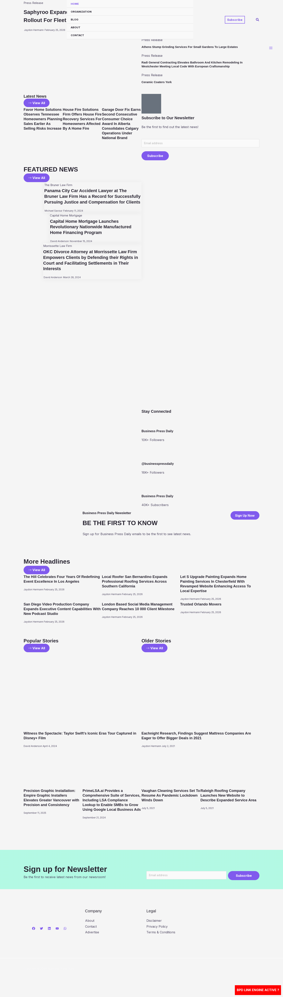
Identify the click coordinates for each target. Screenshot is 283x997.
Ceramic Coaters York (158, 82)
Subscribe (155, 157)
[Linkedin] (49, 935)
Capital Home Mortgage (65, 222)
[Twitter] (41, 935)
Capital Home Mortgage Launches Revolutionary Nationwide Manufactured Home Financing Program (93, 233)
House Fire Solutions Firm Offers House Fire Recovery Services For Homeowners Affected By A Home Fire (81, 124)
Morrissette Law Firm (57, 253)
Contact (77, 35)
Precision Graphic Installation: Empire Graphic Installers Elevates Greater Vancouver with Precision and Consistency (52, 801)
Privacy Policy (157, 934)
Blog (74, 19)
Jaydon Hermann (33, 595)
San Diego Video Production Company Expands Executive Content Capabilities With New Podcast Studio (61, 610)
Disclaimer (154, 928)
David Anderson (57, 248)
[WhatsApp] (65, 935)
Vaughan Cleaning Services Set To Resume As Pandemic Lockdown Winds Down (171, 797)
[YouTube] (57, 935)
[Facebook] (33, 935)
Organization (81, 11)
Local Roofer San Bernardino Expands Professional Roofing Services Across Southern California (138, 582)
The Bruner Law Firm (59, 186)
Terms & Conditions (160, 939)
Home (75, 3)
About (75, 27)
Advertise (92, 939)
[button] (235, 20)
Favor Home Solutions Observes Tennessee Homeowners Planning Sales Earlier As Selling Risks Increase (42, 124)
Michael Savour (52, 217)
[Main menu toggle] (270, 49)
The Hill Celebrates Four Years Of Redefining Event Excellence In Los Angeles (57, 582)
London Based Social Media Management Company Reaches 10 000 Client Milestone (140, 610)
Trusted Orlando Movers (202, 605)
